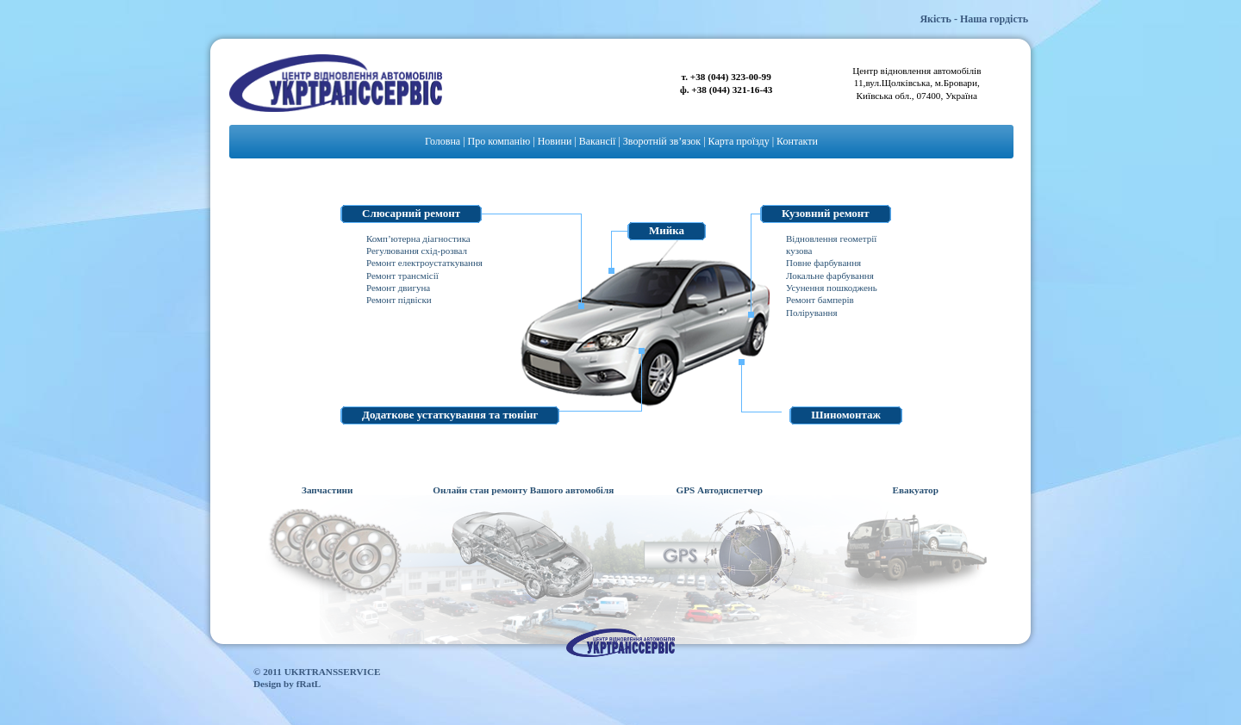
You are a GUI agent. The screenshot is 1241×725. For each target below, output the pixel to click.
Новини (555, 141)
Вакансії (597, 141)
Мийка (666, 230)
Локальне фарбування (830, 275)
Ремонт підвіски (399, 299)
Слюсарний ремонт (411, 213)
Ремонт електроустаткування (424, 262)
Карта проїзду (739, 141)
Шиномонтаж (846, 414)
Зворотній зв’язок (662, 141)
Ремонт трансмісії (402, 275)
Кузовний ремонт (826, 213)
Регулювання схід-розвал (416, 250)
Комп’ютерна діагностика (418, 238)
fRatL (308, 684)
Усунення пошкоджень (831, 287)
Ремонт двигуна (398, 287)
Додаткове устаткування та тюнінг (450, 414)
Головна (442, 141)
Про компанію (499, 141)
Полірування (811, 312)
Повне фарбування (823, 262)
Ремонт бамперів (820, 299)
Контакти (797, 141)
